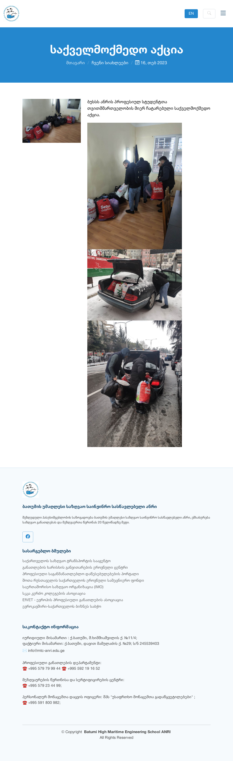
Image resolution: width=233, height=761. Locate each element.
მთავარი (75, 63)
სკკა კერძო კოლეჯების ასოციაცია (53, 593)
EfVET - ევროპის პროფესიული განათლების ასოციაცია (72, 600)
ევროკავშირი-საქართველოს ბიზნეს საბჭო (61, 606)
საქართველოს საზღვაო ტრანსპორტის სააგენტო (66, 561)
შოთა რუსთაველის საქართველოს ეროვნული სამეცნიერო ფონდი (83, 580)
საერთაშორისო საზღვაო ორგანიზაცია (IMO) (63, 587)
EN (191, 13)
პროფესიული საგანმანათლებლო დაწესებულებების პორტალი (80, 574)
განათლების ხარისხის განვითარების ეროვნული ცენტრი (75, 567)
